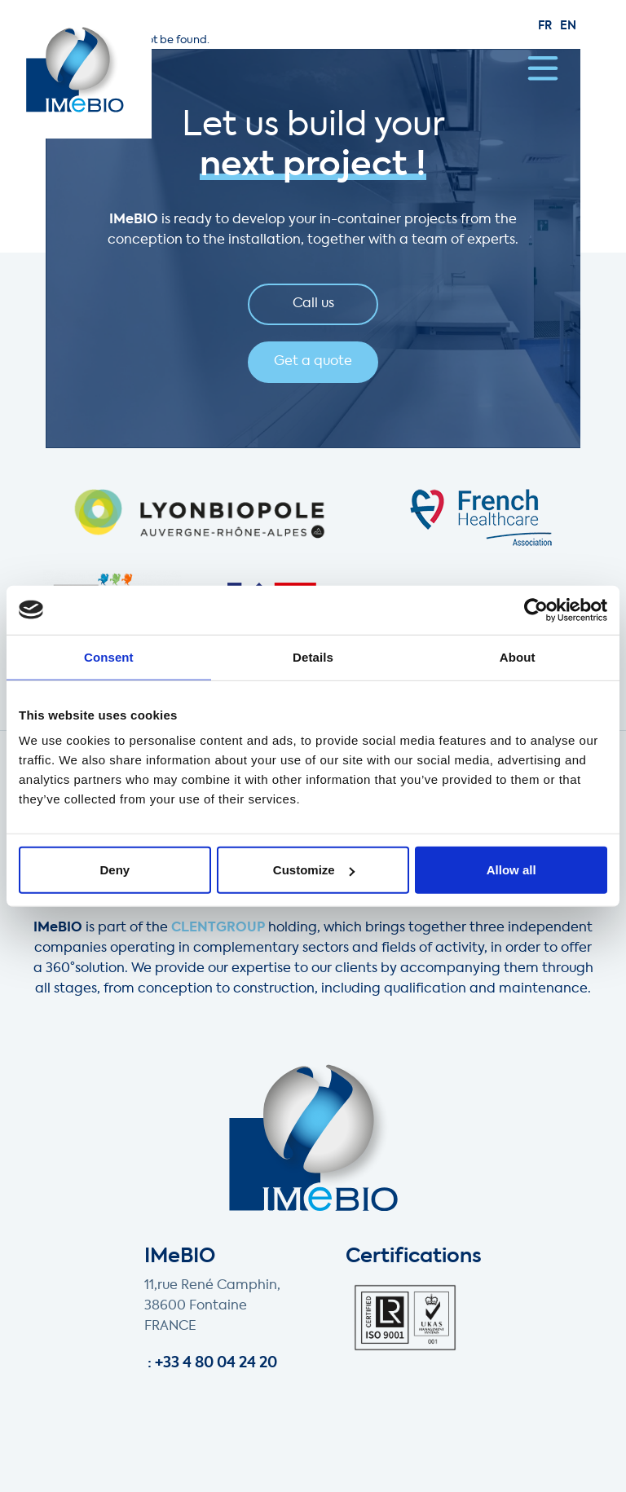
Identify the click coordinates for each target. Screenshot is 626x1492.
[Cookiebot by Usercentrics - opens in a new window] (536, 609)
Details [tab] (313, 656)
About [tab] (518, 656)
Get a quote (313, 361)
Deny (114, 870)
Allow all (511, 870)
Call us (313, 303)
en (568, 26)
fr (545, 26)
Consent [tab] (109, 656)
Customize (314, 870)
